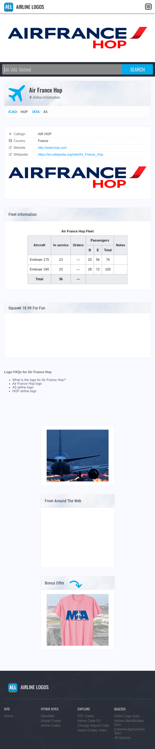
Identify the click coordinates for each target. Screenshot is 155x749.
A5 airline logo (22, 387)
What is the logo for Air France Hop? (39, 380)
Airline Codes (50, 725)
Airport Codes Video (92, 730)
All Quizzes (122, 737)
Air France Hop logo (27, 383)
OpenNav (48, 716)
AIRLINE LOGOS (24, 6)
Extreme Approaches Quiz (129, 731)
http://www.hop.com (52, 147)
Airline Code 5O (89, 721)
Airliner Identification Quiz (129, 722)
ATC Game (86, 716)
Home (8, 716)
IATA (35, 112)
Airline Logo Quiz (126, 716)
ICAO (12, 112)
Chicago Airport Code (93, 725)
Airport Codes (51, 721)
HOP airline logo (24, 391)
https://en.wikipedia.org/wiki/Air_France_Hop (70, 154)
